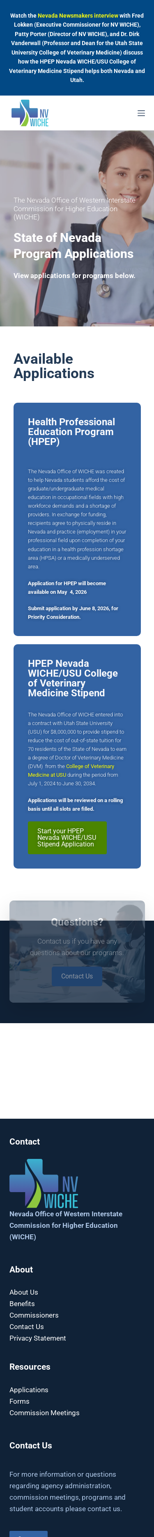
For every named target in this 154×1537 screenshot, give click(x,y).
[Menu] (141, 113)
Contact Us (26, 1327)
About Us (23, 1292)
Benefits (22, 1304)
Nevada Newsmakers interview (78, 15)
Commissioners (34, 1315)
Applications (28, 1390)
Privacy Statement (37, 1338)
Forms (19, 1401)
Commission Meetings (44, 1413)
